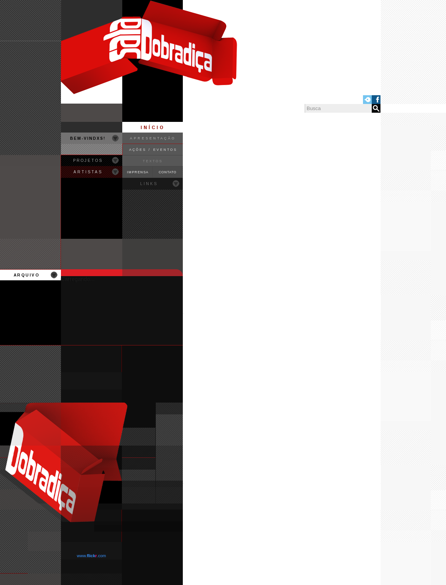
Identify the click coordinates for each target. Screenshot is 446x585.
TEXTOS (153, 161)
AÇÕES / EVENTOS (153, 150)
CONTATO (167, 172)
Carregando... (77, 279)
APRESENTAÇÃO (153, 138)
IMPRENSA (138, 172)
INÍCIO (153, 127)
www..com (91, 555)
